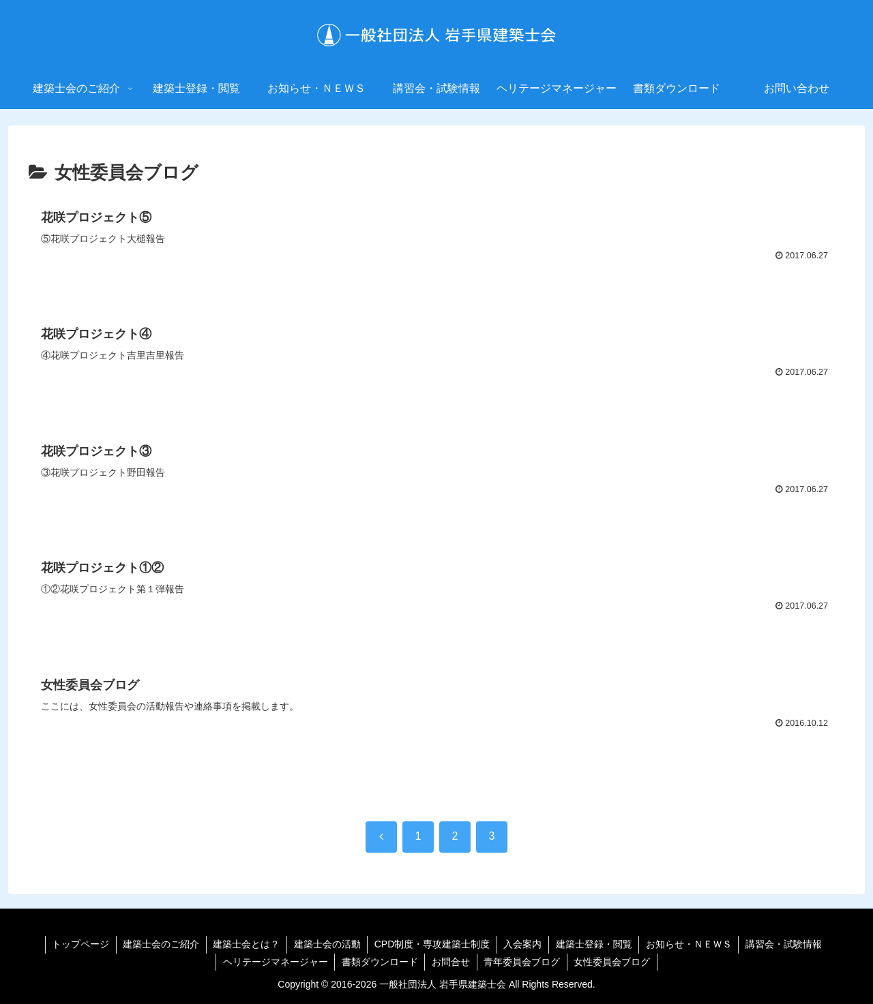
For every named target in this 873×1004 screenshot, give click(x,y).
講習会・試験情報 (786, 944)
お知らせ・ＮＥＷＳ (690, 944)
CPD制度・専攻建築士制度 (432, 944)
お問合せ (451, 961)
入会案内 (523, 944)
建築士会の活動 (326, 944)
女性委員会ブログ (613, 961)
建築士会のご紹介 (159, 944)
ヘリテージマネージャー (274, 961)
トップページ (78, 944)
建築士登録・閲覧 (595, 944)
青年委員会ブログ (522, 961)
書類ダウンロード (379, 961)
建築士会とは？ (245, 944)
